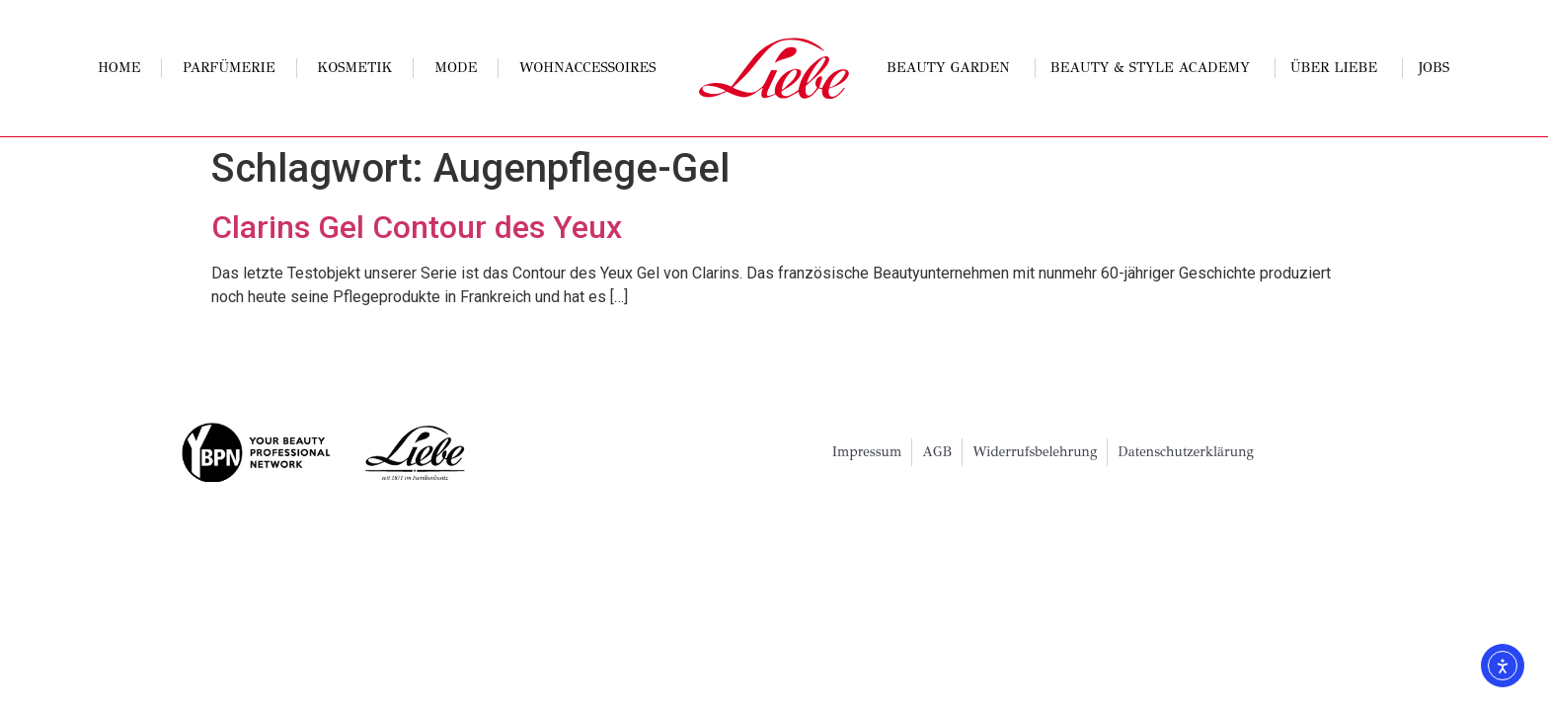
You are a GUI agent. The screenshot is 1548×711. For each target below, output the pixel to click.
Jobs (1434, 67)
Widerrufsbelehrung (1034, 451)
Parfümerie (229, 67)
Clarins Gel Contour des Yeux (416, 227)
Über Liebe (1338, 68)
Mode (455, 67)
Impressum (867, 451)
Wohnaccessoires (587, 67)
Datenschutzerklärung (1186, 451)
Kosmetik (354, 67)
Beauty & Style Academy (1155, 68)
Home (119, 67)
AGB (937, 451)
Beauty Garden (953, 68)
